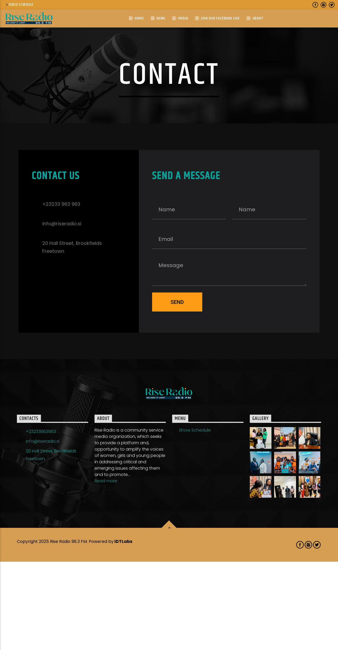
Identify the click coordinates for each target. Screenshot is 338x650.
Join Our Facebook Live (220, 18)
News (161, 18)
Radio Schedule (19, 5)
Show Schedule (195, 518)
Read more (109, 569)
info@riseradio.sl (42, 530)
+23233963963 (41, 520)
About (258, 18)
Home (139, 18)
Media (183, 18)
